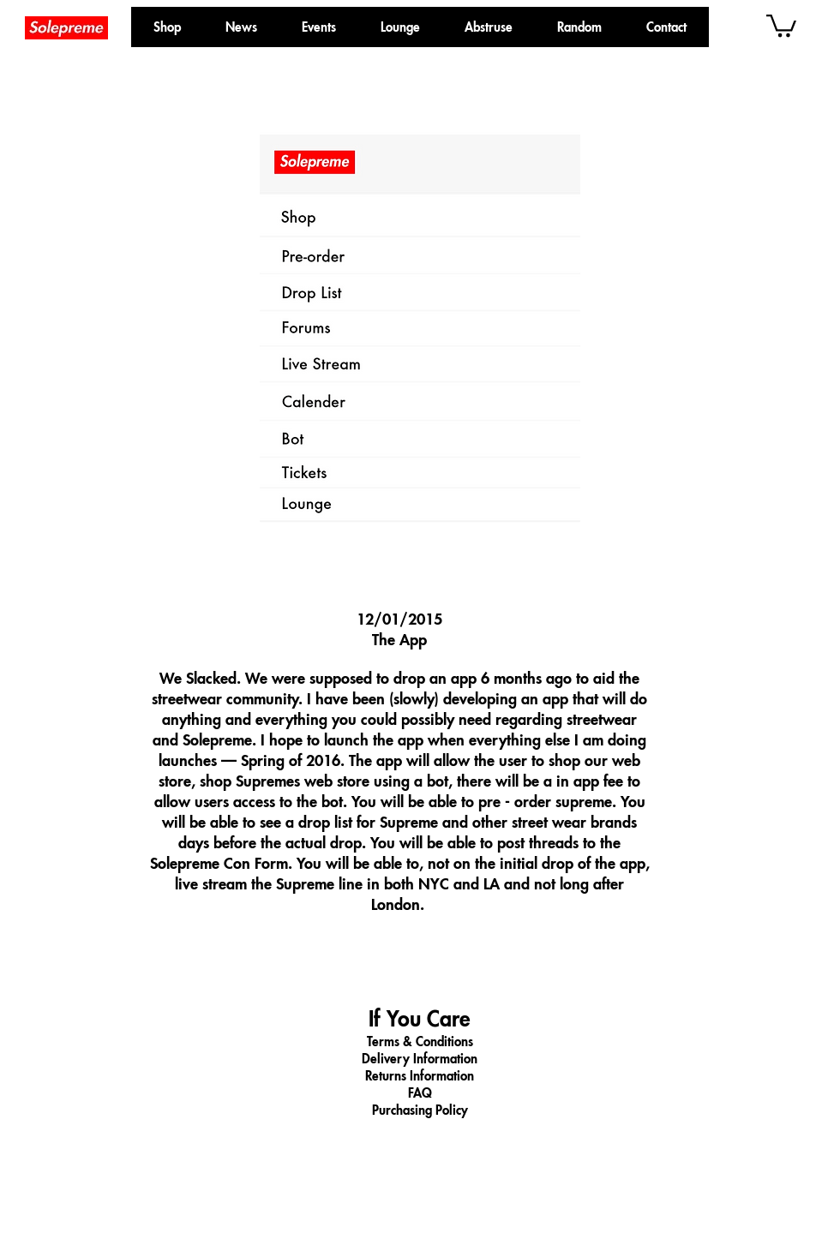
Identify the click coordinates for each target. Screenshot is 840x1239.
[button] (579, 27)
